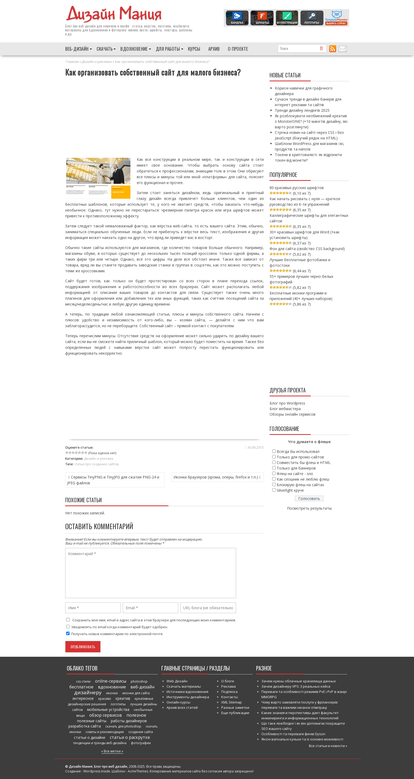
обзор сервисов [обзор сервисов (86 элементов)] (105, 715)
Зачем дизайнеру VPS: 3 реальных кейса (295, 686)
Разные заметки (235, 707)
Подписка (229, 691)
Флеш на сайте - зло (295, 473)
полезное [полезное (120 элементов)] (136, 715)
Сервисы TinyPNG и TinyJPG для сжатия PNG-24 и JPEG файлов (113, 479)
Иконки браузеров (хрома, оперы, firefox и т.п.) (215, 476)
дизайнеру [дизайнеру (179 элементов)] (88, 692)
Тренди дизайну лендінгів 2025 (302, 109)
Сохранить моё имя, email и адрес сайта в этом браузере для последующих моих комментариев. (154, 619)
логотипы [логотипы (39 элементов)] (118, 704)
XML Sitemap (231, 702)
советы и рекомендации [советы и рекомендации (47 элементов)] (105, 731)
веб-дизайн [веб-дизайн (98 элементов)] (142, 686)
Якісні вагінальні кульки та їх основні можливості (302, 738)
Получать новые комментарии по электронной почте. (114, 633)
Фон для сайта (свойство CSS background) (307, 248)
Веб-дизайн (77, 48)
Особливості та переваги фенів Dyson (293, 733)
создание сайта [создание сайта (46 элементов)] (140, 731)
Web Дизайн (177, 680)
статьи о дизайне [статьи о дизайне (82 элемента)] (89, 737)
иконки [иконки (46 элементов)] (112, 693)
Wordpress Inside (96, 771)
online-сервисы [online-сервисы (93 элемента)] (110, 681)
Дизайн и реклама (96, 61)
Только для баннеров (296, 467)
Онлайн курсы (178, 702)
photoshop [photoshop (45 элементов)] (139, 681)
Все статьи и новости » (328, 745)
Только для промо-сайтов (300, 456)
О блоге (227, 680)
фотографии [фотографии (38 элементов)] (141, 742)
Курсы (194, 48)
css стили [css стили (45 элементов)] (83, 681)
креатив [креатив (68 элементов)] (123, 698)
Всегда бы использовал (298, 451)
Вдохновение (134, 48)
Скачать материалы (184, 686)
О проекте (238, 48)
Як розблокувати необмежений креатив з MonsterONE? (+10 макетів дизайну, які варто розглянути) (311, 121)
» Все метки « (112, 750)
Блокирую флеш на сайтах (300, 484)
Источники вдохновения (187, 691)
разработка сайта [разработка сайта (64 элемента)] (84, 725)
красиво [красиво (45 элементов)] (104, 698)
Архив (214, 48)
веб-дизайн (87, 25)
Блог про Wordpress (287, 402)
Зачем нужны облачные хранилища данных (298, 680)
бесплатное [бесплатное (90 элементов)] (81, 686)
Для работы (168, 48)
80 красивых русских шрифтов (297, 187)
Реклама (228, 686)
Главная (71, 61)
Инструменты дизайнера (188, 696)
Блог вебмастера (285, 408)
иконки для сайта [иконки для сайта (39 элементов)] (136, 693)
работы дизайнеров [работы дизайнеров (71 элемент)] (129, 720)
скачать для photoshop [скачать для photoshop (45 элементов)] (123, 726)
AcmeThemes (138, 771)
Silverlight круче (290, 489)
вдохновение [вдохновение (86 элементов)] (112, 686)
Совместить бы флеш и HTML (304, 462)
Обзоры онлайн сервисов (293, 413)
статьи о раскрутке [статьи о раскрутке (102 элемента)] (130, 737)
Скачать (105, 48)
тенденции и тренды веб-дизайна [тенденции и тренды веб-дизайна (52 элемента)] (99, 742)
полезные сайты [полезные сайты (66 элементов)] (91, 720)
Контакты (229, 696)
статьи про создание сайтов (96, 464)
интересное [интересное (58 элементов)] (83, 698)
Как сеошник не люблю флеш (303, 478)
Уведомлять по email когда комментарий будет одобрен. (116, 626)
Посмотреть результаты (309, 507)
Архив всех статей (182, 707)
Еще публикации (235, 712)
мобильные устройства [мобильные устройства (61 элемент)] (108, 709)
